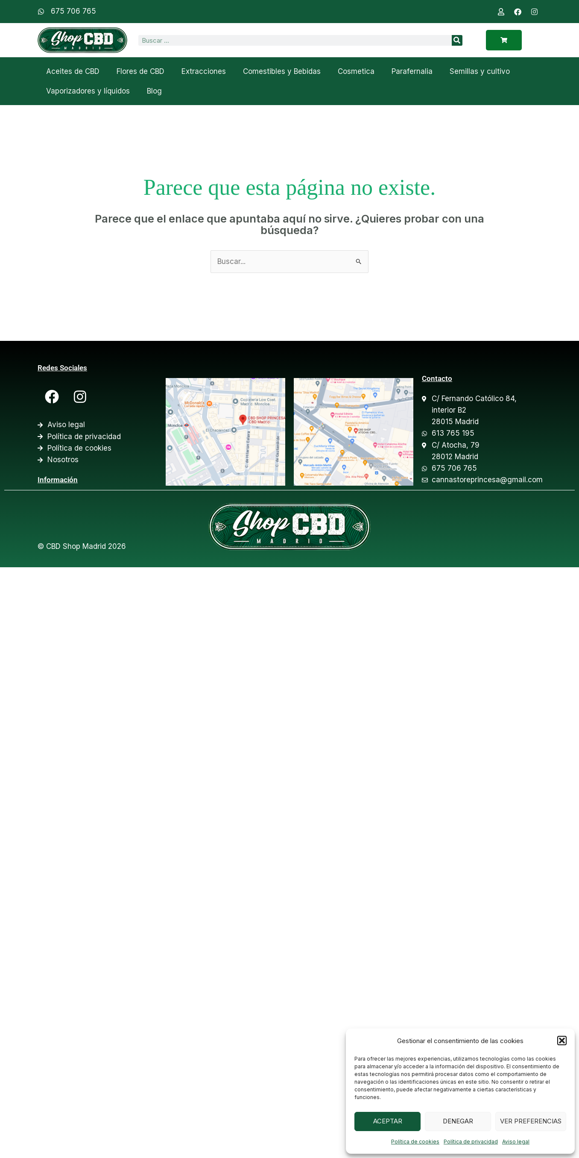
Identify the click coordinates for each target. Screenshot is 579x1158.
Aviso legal (515, 1141)
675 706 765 (73, 11)
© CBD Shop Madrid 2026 (82, 546)
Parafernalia (412, 71)
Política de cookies (415, 1141)
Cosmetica (356, 71)
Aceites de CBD (72, 71)
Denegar (458, 1121)
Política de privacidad (471, 1141)
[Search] (457, 40)
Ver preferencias (530, 1121)
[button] (562, 1040)
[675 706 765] (41, 11)
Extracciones (203, 71)
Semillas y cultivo (480, 71)
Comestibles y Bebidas (282, 71)
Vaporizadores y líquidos (88, 91)
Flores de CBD (140, 71)
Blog (154, 91)
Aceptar (387, 1121)
